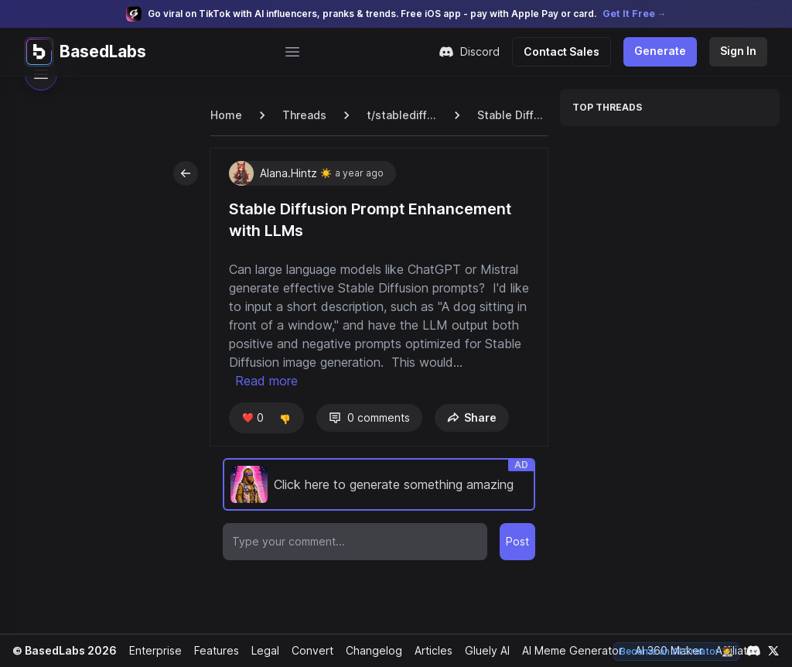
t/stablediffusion (400, 114)
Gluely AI (481, 650)
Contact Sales (567, 51)
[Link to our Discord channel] (753, 650)
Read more (341, 380)
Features (212, 650)
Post (518, 541)
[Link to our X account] (773, 651)
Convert (307, 650)
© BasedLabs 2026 (62, 650)
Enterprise (151, 650)
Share (469, 417)
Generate (663, 50)
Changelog (367, 650)
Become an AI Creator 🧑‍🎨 (678, 651)
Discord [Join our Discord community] (476, 52)
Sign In (738, 50)
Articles (427, 650)
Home (225, 114)
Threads (303, 114)
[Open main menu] (296, 52)
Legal (261, 650)
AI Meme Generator (566, 650)
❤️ (251, 418)
